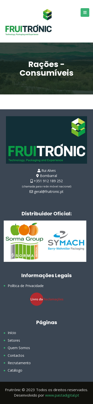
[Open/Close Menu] (85, 12)
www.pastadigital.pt (62, 395)
